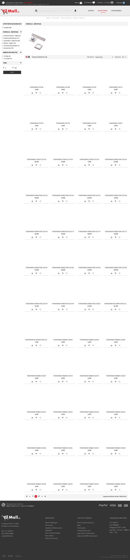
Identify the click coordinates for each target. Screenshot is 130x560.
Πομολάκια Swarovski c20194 (63, 303)
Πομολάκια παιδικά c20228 (115, 448)
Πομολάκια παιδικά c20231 (89, 484)
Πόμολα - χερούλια (79, 18)
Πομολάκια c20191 (116, 87)
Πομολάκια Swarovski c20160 (116, 159)
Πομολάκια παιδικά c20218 (63, 376)
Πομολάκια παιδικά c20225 (36, 448)
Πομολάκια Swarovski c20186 (116, 267)
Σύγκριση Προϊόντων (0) (39, 57)
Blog (78, 525)
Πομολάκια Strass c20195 (63, 159)
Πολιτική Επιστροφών (52, 533)
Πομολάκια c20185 (36, 87)
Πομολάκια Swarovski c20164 (63, 195)
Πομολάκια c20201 (116, 123)
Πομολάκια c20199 (89, 123)
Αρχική (48, 18)
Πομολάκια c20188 (63, 87)
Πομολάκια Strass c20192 (36, 159)
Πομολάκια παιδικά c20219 (89, 376)
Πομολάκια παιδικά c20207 (36, 376)
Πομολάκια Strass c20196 (89, 159)
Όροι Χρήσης (49, 535)
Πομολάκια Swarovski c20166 (89, 195)
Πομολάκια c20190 (89, 87)
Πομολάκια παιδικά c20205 (89, 340)
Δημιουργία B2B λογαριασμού (87, 536)
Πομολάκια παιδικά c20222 (63, 412)
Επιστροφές (81, 528)
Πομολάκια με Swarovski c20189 (116, 303)
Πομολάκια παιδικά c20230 (63, 484)
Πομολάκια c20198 (63, 123)
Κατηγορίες (55, 18)
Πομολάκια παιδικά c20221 (36, 412)
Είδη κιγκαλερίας (66, 18)
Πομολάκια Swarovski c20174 (89, 231)
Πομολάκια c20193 (36, 123)
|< (26, 496)
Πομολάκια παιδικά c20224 (115, 412)
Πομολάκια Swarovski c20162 (37, 195)
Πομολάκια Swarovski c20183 (89, 267)
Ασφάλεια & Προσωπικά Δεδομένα (53, 529)
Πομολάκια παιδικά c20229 (36, 484)
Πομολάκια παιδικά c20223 (89, 412)
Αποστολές (49, 525)
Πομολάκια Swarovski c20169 (37, 231)
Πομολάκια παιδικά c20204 (63, 340)
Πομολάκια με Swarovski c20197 (37, 340)
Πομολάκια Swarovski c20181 (37, 267)
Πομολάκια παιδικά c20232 (115, 484)
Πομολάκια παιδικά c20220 (115, 376)
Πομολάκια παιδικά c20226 (63, 448)
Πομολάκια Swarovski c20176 (116, 231)
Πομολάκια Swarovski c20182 (63, 267)
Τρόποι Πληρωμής (51, 522)
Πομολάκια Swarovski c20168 (116, 195)
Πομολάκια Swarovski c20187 (37, 303)
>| (45, 496)
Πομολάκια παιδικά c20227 (89, 448)
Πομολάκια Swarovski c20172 (63, 231)
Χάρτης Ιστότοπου (51, 538)
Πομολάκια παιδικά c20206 (115, 340)
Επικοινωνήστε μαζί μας (85, 522)
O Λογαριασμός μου (84, 530)
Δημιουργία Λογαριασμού (86, 533)
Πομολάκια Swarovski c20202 (89, 303)
